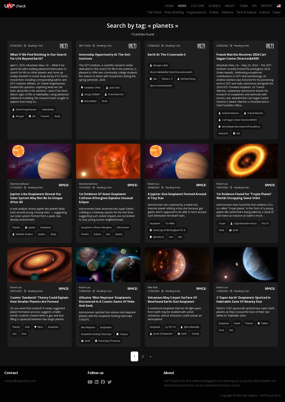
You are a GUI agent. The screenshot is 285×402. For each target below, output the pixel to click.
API (254, 6)
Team (243, 6)
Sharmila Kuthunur (19, 183)
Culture (197, 6)
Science (214, 6)
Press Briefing (174, 12)
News (182, 6)
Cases (277, 12)
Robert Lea (153, 183)
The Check (154, 12)
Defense (227, 12)
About (230, 6)
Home (169, 6)
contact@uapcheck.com (20, 381)
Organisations (196, 12)
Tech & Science (246, 12)
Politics (214, 12)
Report (266, 6)
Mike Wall (152, 287)
